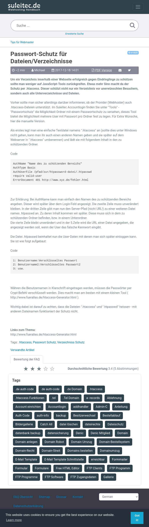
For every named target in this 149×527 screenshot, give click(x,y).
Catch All (46, 424)
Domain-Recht (25, 450)
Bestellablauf (111, 415)
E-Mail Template (26, 459)
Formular (21, 468)
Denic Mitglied (100, 433)
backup (61, 415)
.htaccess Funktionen (29, 398)
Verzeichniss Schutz (71, 342)
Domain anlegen (26, 442)
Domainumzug (110, 450)
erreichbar (98, 459)
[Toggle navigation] (138, 7)
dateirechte (92, 424)
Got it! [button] (137, 518)
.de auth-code (50, 389)
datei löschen (69, 424)
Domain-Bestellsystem (114, 442)
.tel (54, 398)
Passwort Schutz (44, 342)
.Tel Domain (71, 398)
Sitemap (44, 497)
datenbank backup (27, 433)
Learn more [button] (14, 520)
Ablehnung (114, 398)
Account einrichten (28, 407)
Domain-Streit (51, 450)
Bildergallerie (24, 424)
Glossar (61, 497)
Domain (122, 433)
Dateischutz (115, 424)
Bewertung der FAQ (27, 359)
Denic (79, 433)
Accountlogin (57, 407)
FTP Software (54, 477)
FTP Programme (26, 477)
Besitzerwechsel (84, 415)
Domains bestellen (80, 450)
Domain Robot (54, 442)
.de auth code (24, 389)
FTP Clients (94, 468)
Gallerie (108, 477)
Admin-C (101, 407)
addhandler (81, 407)
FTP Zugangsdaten (83, 477)
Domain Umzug (81, 442)
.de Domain (74, 389)
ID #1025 (133, 52)
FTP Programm (120, 468)
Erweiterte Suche (74, 33)
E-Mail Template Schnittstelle (64, 459)
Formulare (42, 468)
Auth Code (22, 415)
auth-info (43, 415)
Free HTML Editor (68, 468)
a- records (93, 398)
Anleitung (121, 407)
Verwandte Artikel (22, 350)
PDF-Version (103, 70)
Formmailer (120, 459)
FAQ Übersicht (23, 497)
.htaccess (25, 342)
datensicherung (58, 433)
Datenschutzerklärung (28, 506)
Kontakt (78, 497)
